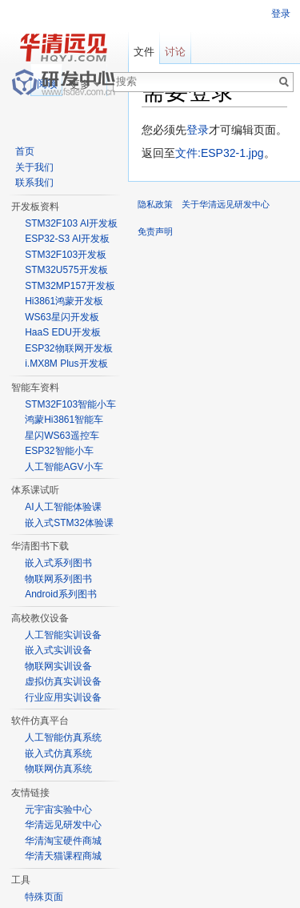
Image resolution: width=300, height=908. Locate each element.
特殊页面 (44, 896)
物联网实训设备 (58, 666)
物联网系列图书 (58, 579)
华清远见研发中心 (63, 824)
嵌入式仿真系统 (58, 753)
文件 (144, 52)
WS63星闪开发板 (62, 317)
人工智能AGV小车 (63, 466)
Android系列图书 (60, 594)
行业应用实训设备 (63, 697)
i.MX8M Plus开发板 (66, 363)
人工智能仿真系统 (63, 737)
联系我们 (34, 182)
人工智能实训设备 (63, 635)
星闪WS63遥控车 (62, 435)
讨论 (175, 52)
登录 (197, 129)
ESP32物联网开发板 (68, 348)
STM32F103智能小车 (70, 404)
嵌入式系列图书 (58, 563)
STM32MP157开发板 (70, 285)
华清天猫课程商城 (63, 856)
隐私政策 (155, 204)
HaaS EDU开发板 (63, 332)
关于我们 (34, 167)
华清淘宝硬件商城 (63, 840)
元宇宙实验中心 (58, 809)
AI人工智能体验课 (63, 506)
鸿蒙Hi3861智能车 (64, 419)
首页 (24, 151)
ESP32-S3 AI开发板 (67, 238)
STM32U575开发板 (66, 269)
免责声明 (155, 231)
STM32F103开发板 (65, 254)
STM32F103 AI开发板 (71, 223)
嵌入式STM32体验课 (69, 522)
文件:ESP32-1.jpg (219, 153)
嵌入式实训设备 (58, 650)
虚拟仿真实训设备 (63, 681)
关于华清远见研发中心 (226, 204)
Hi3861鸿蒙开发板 (64, 301)
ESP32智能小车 (59, 450)
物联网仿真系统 (58, 768)
